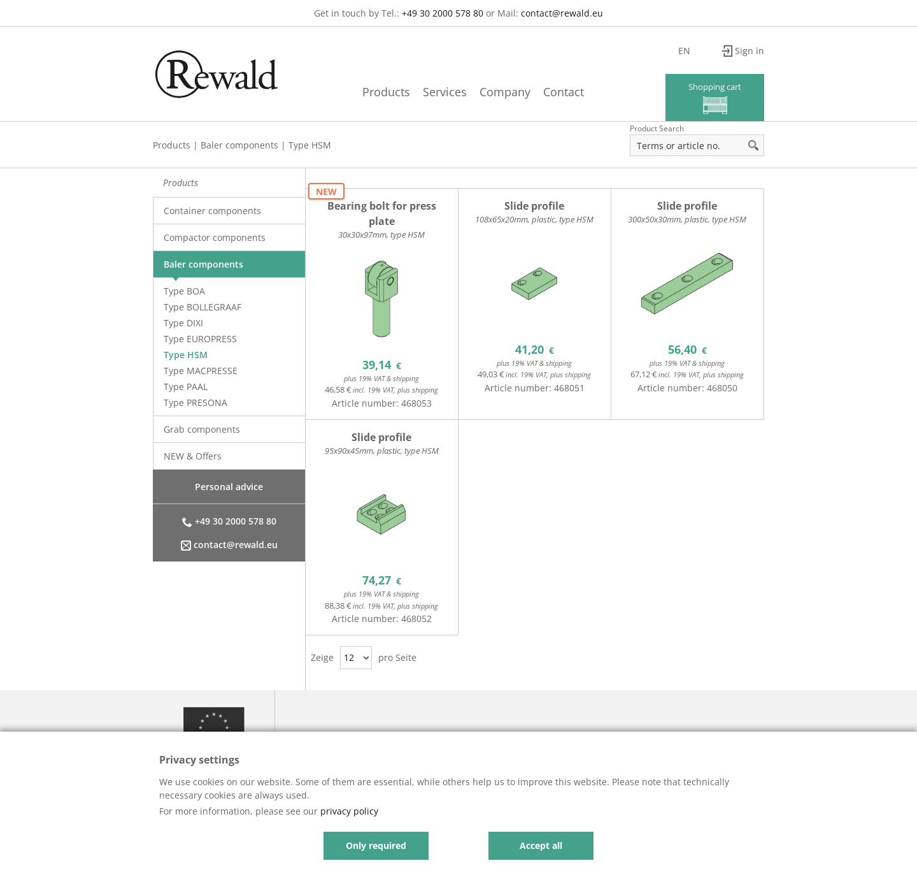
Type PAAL (186, 386)
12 (349, 657)
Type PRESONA (195, 402)
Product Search (657, 128)
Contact (563, 91)
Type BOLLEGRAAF (202, 307)
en (684, 51)
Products (386, 91)
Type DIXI (183, 323)
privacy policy (349, 811)
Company (505, 91)
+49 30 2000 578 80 (442, 13)
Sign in (749, 51)
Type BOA (184, 291)
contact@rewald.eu (562, 13)
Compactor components (215, 237)
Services (445, 91)
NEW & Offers (193, 456)
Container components (212, 211)
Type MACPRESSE (201, 371)
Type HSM (309, 145)
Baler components (239, 145)
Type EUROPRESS (200, 339)
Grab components (202, 429)
